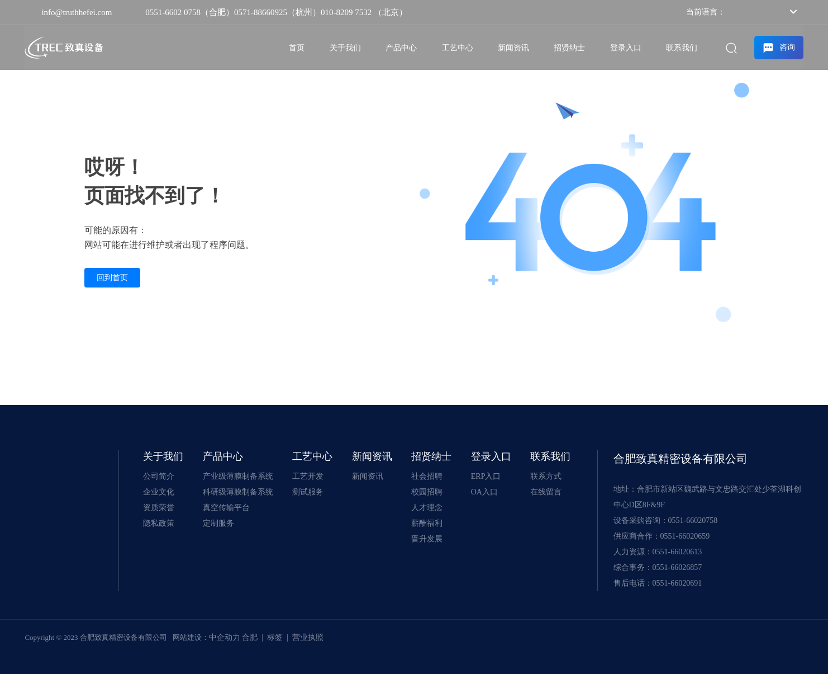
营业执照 (307, 637)
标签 (275, 637)
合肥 (250, 637)
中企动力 (224, 637)
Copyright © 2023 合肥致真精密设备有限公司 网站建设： (116, 637)
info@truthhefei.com (76, 12)
